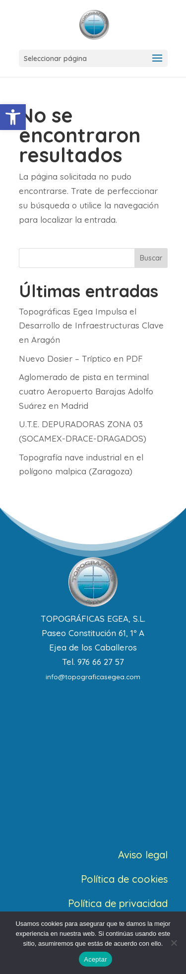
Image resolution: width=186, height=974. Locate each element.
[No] (174, 943)
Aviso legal (143, 854)
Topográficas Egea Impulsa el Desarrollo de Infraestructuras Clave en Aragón (91, 325)
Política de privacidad (118, 903)
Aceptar (95, 959)
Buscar (151, 258)
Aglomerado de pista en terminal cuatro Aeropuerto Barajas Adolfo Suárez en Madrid (86, 391)
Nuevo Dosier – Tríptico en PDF (81, 358)
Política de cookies (124, 879)
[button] (13, 117)
